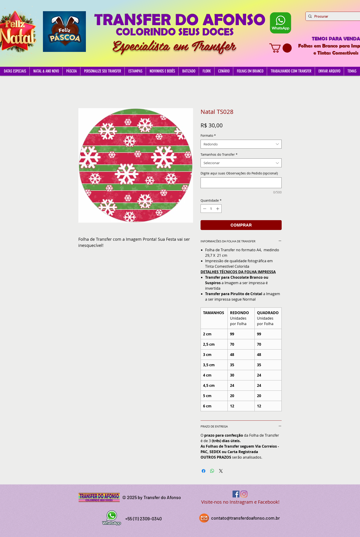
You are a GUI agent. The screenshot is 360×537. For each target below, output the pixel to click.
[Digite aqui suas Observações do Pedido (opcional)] (241, 182)
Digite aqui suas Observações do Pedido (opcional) (239, 173)
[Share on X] (221, 471)
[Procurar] (334, 16)
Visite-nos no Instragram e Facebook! (240, 502)
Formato (208, 135)
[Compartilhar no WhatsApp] (212, 471)
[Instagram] (244, 494)
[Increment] (218, 209)
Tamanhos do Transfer (219, 154)
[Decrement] (204, 209)
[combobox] (241, 144)
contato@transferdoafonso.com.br (245, 518)
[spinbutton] (211, 209)
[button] (280, 48)
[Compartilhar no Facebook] (203, 471)
